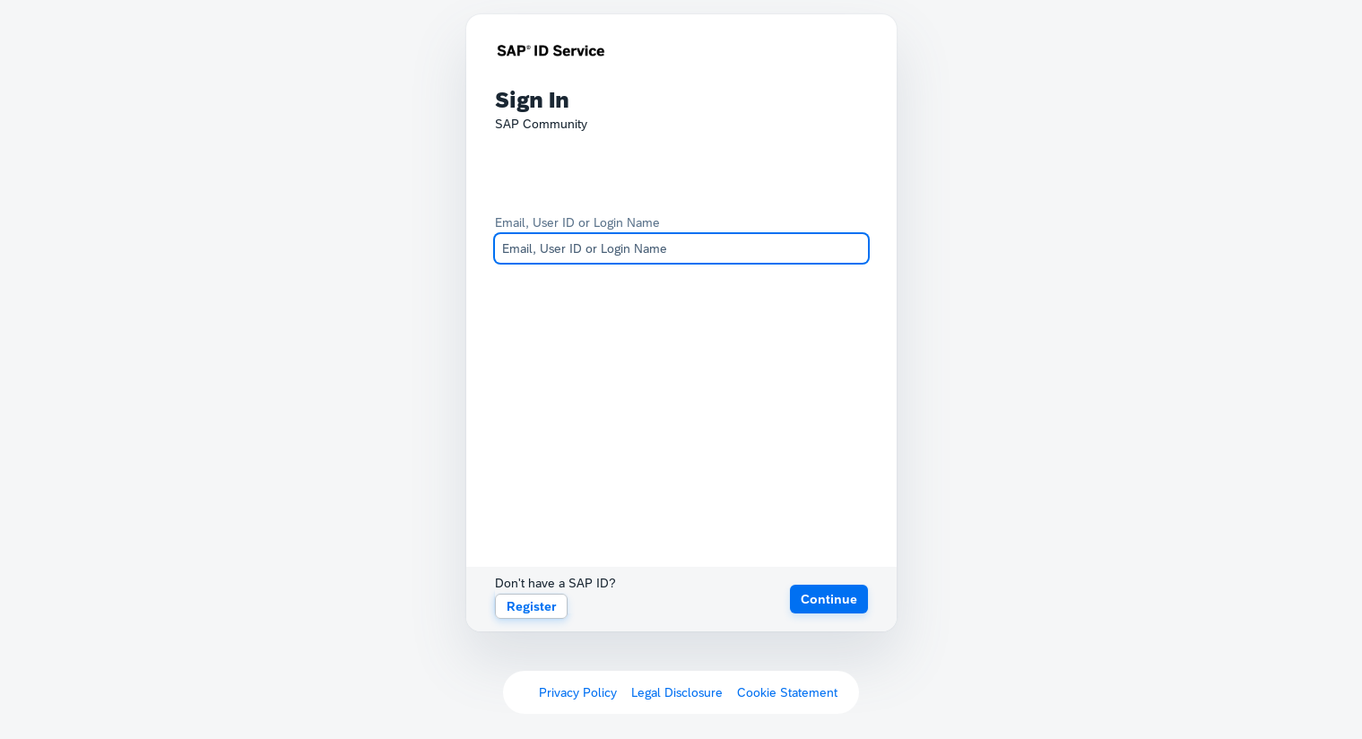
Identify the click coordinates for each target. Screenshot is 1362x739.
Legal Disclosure (677, 692)
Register (531, 606)
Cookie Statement (787, 692)
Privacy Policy (578, 692)
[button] (829, 599)
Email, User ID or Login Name (577, 222)
